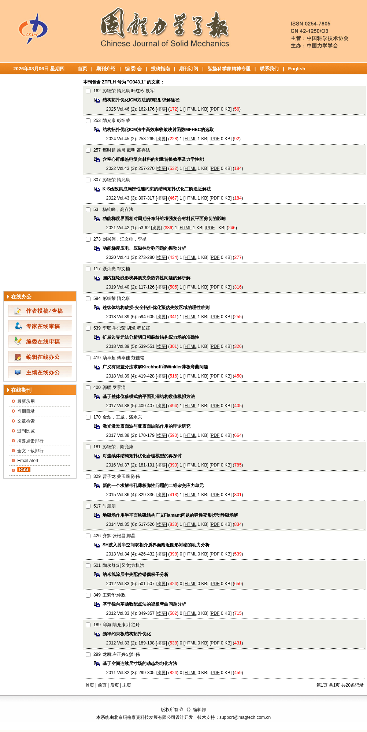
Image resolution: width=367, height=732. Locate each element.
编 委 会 (133, 68)
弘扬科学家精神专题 (229, 68)
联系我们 (269, 68)
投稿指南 (160, 68)
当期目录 (26, 411)
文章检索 (26, 421)
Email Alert (27, 460)
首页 (82, 68)
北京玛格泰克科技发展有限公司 (144, 717)
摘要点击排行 (30, 440)
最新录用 (26, 401)
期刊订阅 (188, 68)
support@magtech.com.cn (245, 717)
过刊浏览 (26, 431)
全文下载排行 (30, 450)
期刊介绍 (105, 68)
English (296, 68)
